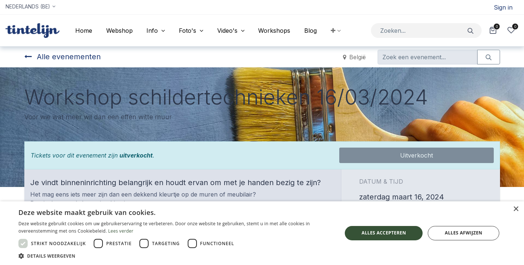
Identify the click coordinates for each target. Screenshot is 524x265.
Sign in (503, 7)
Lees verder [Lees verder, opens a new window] (120, 231)
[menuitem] (83, 30)
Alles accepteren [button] (383, 233)
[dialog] (262, 233)
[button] (336, 30)
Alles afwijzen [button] (463, 233)
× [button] (515, 209)
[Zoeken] (471, 30)
